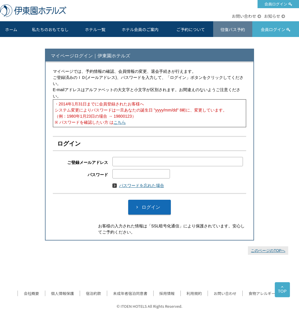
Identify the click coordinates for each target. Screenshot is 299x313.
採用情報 (167, 293)
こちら (120, 122)
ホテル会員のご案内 (140, 29)
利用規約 (194, 293)
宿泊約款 (93, 293)
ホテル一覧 (95, 29)
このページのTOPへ (268, 250)
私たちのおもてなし (50, 29)
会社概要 (31, 293)
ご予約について (190, 29)
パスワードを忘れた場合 (138, 185)
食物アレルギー (261, 293)
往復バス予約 (232, 29)
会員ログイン (275, 4)
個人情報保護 (62, 293)
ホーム (11, 29)
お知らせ (272, 16)
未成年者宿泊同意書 (130, 293)
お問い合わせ (244, 16)
